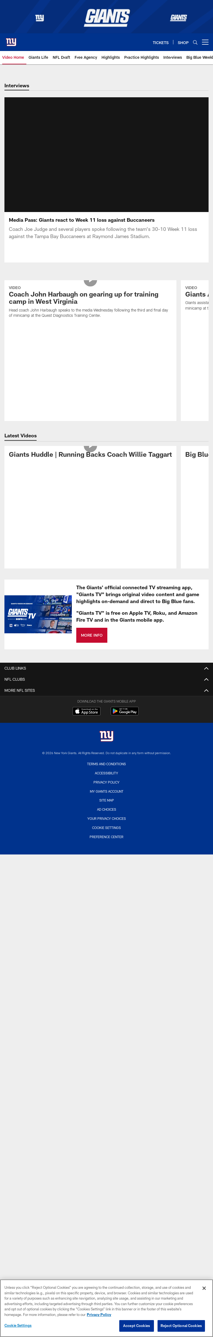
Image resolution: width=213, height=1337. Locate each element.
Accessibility (106, 708)
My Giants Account (106, 726)
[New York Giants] (106, 671)
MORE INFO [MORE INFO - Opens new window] (92, 570)
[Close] (204, 1288)
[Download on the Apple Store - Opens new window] (87, 646)
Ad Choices (106, 744)
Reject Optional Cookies (181, 1325)
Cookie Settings (106, 762)
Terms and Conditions (106, 699)
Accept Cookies (136, 1325)
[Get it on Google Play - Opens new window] (125, 648)
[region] (106, 1308)
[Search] (195, 42)
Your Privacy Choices (106, 753)
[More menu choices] (205, 42)
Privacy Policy (106, 717)
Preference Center (106, 772)
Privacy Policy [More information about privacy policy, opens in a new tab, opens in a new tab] (99, 1314)
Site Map (106, 735)
